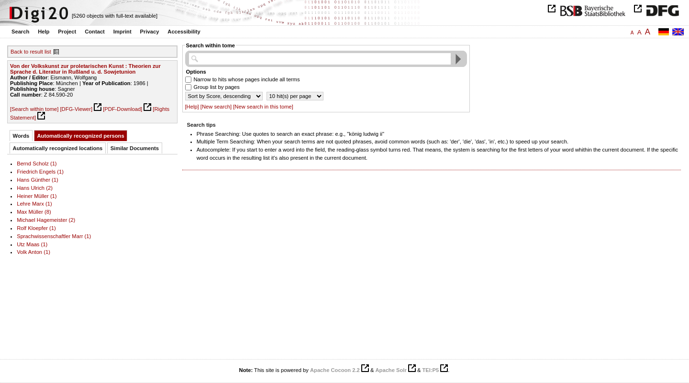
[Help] (192, 106)
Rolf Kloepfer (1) (36, 228)
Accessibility (183, 31)
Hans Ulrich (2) (35, 188)
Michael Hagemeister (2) (46, 220)
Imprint (122, 31)
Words (21, 136)
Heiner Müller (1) (36, 196)
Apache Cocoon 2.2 (335, 370)
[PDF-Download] (122, 109)
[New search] (216, 106)
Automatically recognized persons (80, 136)
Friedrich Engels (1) (40, 172)
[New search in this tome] (263, 106)
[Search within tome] (34, 109)
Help (43, 31)
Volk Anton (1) (33, 252)
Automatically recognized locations (58, 148)
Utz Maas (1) (32, 244)
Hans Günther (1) (37, 180)
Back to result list (31, 52)
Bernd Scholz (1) (36, 163)
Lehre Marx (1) (34, 204)
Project (67, 31)
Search (20, 31)
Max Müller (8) (34, 212)
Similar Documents (135, 148)
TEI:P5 (430, 370)
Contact (95, 31)
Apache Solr (391, 370)
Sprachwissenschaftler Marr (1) (54, 236)
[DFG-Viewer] (76, 109)
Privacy (149, 31)
